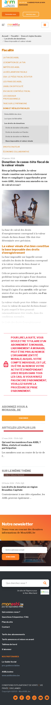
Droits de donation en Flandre (17, 132)
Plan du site (7, 622)
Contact (6, 627)
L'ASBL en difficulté (13, 86)
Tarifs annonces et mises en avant (18, 639)
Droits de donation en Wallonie (17, 136)
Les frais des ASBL (12, 82)
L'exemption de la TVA (14, 62)
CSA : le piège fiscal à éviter (17, 77)
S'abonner (23, 418)
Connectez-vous (10, 14)
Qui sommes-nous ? (11, 612)
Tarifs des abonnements (13, 634)
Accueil (5, 36)
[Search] (25, 583)
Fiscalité (15, 36)
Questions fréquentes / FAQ (15, 617)
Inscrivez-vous (31, 14)
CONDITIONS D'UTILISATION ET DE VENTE (20, 685)
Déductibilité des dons (12, 114)
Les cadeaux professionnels (11, 97)
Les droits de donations (14, 39)
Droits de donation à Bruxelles (17, 128)
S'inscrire (10, 557)
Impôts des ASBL (11, 67)
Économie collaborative (16, 152)
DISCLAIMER (15, 688)
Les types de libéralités (13, 119)
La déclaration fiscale (15, 72)
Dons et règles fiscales (31, 36)
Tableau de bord (9, 644)
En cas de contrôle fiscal (16, 91)
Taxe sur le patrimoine (15, 103)
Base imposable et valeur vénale (19, 141)
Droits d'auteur (11, 147)
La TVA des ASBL (11, 57)
